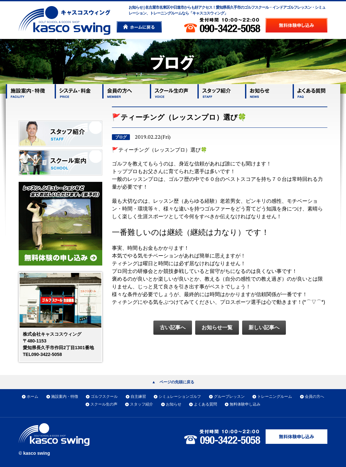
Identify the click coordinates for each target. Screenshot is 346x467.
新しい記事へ (264, 327)
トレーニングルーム (274, 396)
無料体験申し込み (245, 404)
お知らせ (173, 404)
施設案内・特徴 (64, 396)
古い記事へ (173, 327)
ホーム (32, 396)
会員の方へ (314, 396)
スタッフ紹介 (141, 404)
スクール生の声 (103, 404)
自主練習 (138, 396)
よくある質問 (205, 404)
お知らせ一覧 (217, 327)
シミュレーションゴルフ (180, 396)
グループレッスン (229, 396)
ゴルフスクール (104, 396)
